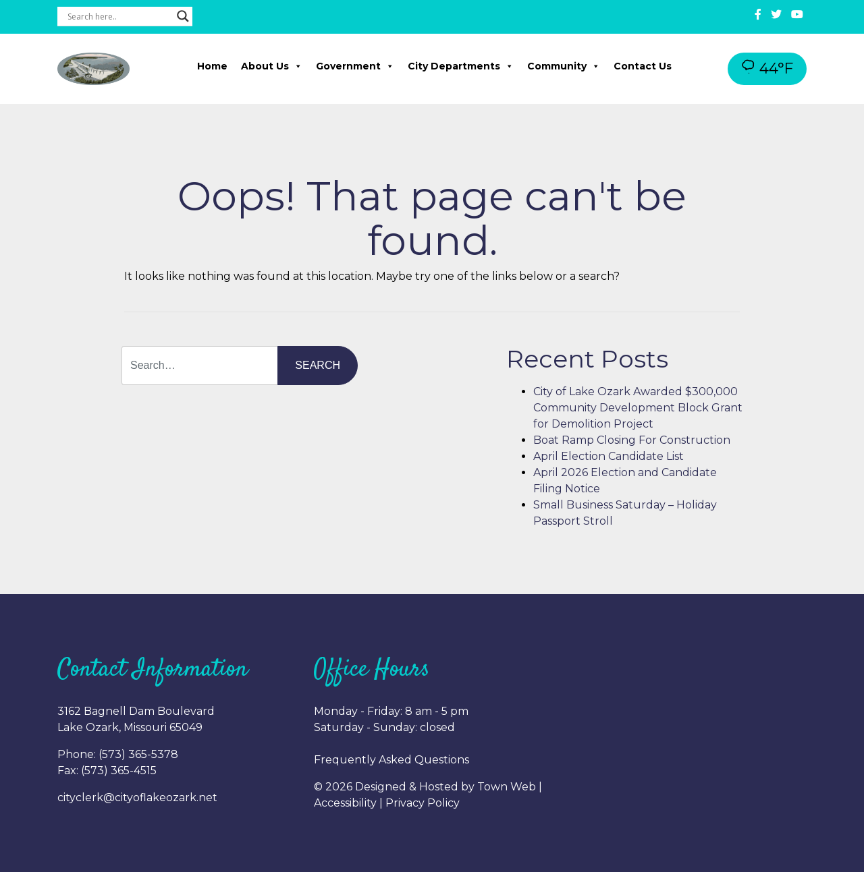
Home (212, 66)
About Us (271, 66)
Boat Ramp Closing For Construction (631, 440)
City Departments (461, 66)
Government (355, 66)
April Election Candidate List (608, 456)
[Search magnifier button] (182, 16)
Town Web (506, 786)
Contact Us (643, 66)
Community (563, 66)
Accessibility (345, 802)
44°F (767, 68)
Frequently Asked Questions (391, 759)
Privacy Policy (422, 802)
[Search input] (119, 16)
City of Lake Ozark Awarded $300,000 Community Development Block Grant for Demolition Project (637, 407)
